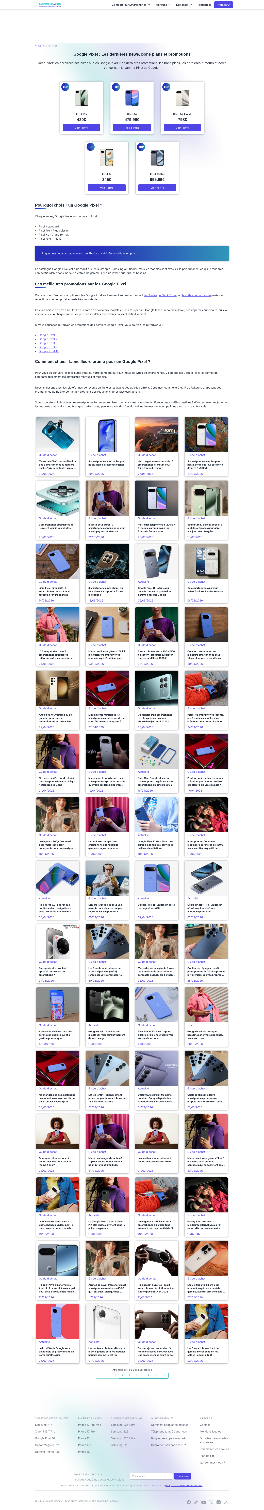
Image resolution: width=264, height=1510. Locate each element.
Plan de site (207, 1455)
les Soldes (150, 295)
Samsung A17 (43, 1424)
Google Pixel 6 (48, 335)
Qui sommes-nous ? (212, 1462)
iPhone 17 (83, 1438)
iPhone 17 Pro (86, 1431)
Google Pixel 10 (49, 351)
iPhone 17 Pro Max (89, 1424)
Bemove (113, 1500)
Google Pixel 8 (48, 343)
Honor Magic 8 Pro (47, 1445)
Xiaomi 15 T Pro (45, 1431)
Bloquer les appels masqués (169, 1438)
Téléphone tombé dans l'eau (169, 1431)
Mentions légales (210, 1431)
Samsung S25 (119, 1445)
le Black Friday (168, 295)
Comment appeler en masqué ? (171, 1424)
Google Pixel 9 (48, 347)
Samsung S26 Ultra (123, 1424)
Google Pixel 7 (48, 339)
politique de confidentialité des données (184, 1485)
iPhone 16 (83, 1451)
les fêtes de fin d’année (196, 295)
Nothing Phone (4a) (47, 1451)
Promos (223, 4)
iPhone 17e (84, 1445)
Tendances (204, 4)
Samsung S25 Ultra (123, 1438)
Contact (205, 1424)
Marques (163, 4)
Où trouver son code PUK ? (168, 1445)
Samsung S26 (119, 1431)
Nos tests (184, 4)
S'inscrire (183, 1476)
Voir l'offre (81, 127)
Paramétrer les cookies (214, 1449)
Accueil (38, 45)
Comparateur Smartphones (131, 4)
